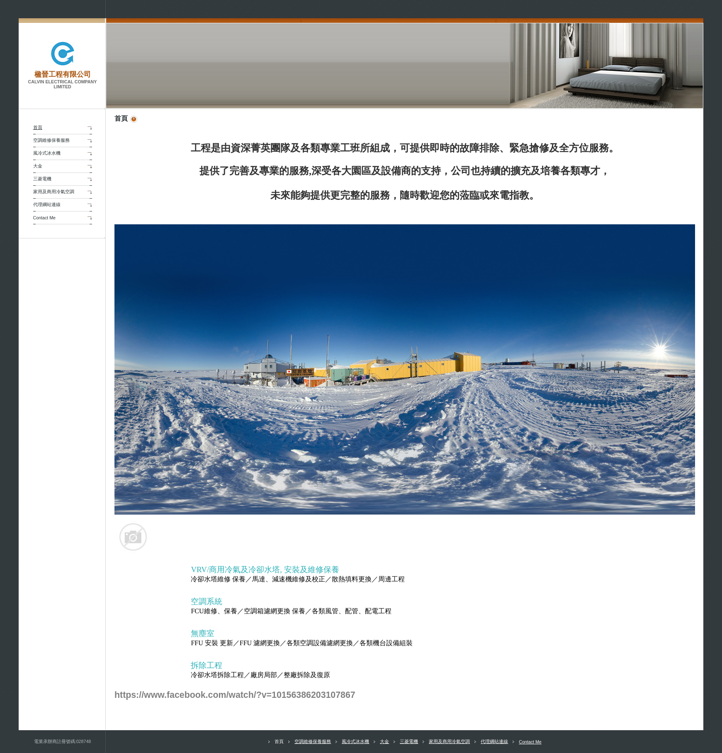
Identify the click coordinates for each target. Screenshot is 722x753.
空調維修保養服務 (51, 140)
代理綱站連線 (47, 204)
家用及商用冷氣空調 (53, 191)
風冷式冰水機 (47, 153)
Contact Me (44, 217)
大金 (37, 165)
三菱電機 (42, 178)
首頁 (37, 127)
